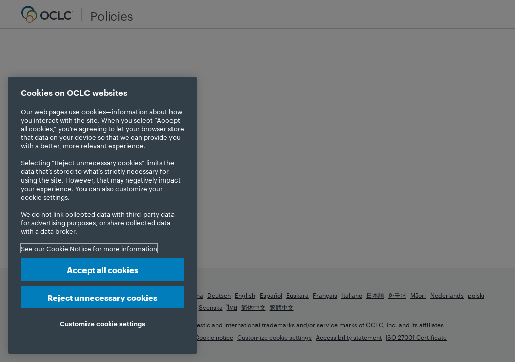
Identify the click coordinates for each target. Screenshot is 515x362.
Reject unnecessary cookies (102, 297)
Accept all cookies (102, 269)
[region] (102, 215)
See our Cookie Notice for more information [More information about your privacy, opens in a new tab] (89, 248)
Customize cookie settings (102, 323)
